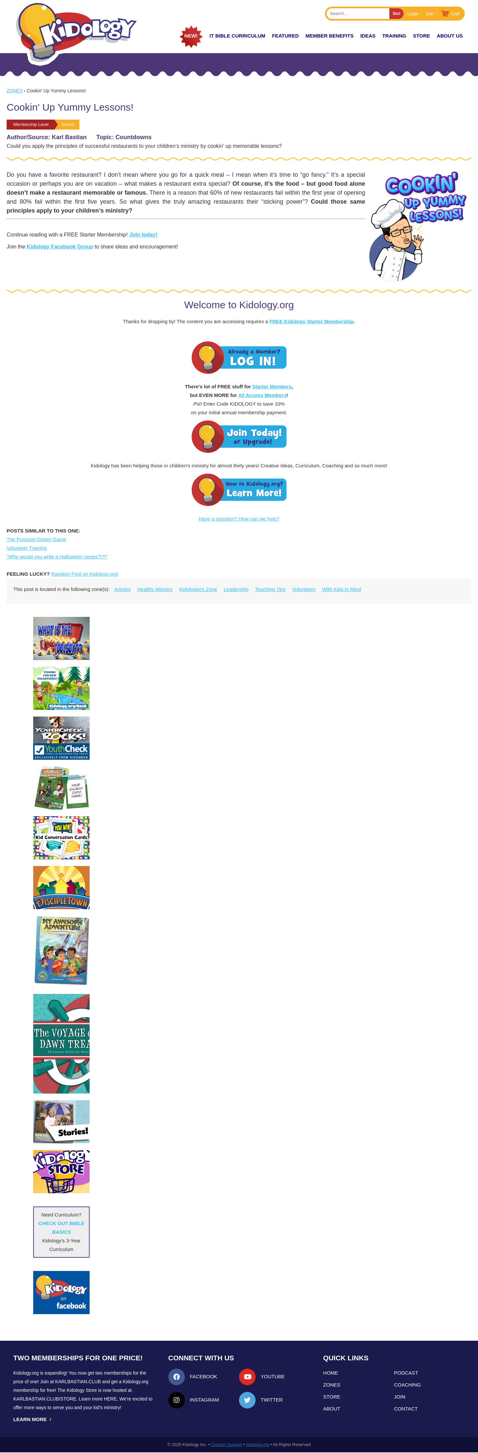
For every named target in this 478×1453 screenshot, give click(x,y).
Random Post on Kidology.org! (84, 574)
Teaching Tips (270, 589)
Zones (15, 90)
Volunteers (304, 589)
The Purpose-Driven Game (36, 539)
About (332, 1408)
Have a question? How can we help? (239, 519)
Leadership (236, 589)
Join (429, 13)
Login (413, 13)
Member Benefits (329, 36)
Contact (406, 1408)
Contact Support (226, 1445)
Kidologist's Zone (198, 589)
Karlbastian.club (78, 1381)
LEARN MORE (32, 1419)
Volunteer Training (27, 548)
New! (191, 36)
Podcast (406, 1373)
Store (421, 36)
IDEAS (367, 36)
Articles (122, 589)
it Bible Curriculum (237, 36)
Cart (455, 13)
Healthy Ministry (155, 589)
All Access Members (262, 395)
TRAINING (394, 36)
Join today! (143, 235)
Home (330, 1373)
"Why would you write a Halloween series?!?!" (57, 556)
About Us (450, 36)
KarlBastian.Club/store (44, 1399)
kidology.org (257, 1445)
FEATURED (285, 36)
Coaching (407, 1385)
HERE (110, 1399)
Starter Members (271, 386)
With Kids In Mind (341, 589)
